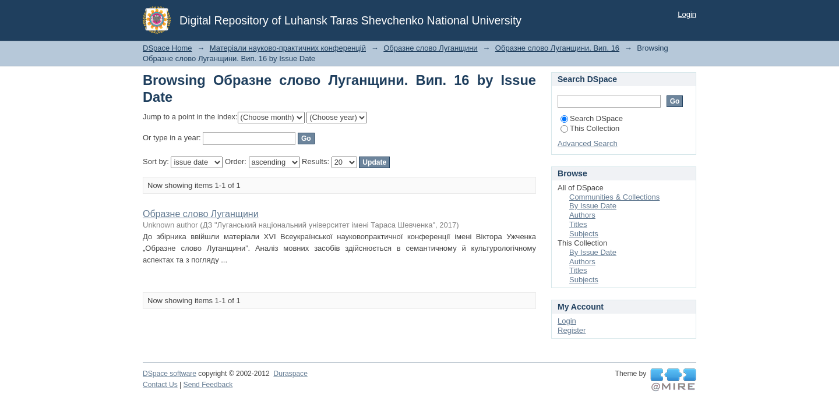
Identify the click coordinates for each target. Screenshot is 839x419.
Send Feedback (208, 385)
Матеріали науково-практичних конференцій (288, 48)
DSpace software (169, 374)
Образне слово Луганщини (430, 48)
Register (572, 330)
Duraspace (290, 374)
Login (687, 14)
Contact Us (160, 385)
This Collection (589, 128)
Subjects (583, 233)
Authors (582, 215)
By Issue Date (592, 205)
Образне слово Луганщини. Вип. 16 (557, 48)
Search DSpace (591, 118)
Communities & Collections (614, 197)
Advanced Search (588, 143)
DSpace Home (167, 48)
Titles (578, 224)
